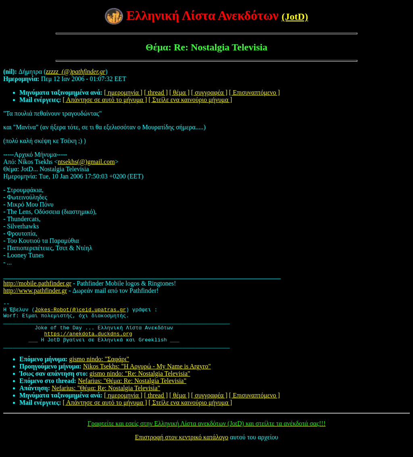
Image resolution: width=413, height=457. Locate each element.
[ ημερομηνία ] (123, 92)
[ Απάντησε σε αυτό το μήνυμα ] (105, 99)
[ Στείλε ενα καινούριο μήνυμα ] (190, 99)
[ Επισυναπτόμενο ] (254, 92)
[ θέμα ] (179, 92)
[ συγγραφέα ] (209, 92)
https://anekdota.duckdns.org (88, 340)
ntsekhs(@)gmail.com (86, 161)
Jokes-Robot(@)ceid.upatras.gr (80, 311)
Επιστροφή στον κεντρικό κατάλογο (181, 446)
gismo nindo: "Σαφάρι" (99, 368)
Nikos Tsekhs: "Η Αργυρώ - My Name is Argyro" (147, 375)
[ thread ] (156, 92)
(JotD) (295, 16)
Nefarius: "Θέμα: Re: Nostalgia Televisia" (132, 390)
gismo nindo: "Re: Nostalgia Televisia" (140, 383)
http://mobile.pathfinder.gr (37, 283)
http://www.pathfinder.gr (35, 290)
